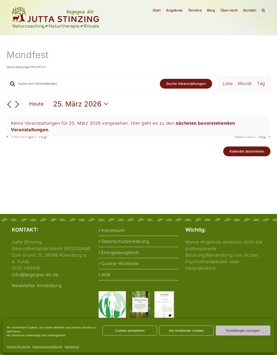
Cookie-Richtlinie (18, 346)
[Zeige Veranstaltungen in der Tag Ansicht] (261, 83)
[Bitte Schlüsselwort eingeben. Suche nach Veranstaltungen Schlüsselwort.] (86, 84)
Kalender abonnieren (247, 151)
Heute (36, 104)
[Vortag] (9, 104)
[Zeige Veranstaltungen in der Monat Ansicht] (245, 83)
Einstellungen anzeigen (243, 330)
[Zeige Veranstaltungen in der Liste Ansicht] (228, 83)
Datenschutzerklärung (47, 346)
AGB (105, 274)
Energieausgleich (120, 252)
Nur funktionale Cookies (186, 330)
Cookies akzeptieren (130, 330)
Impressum (72, 346)
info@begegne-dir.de (35, 274)
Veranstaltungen (19, 67)
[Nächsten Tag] (17, 104)
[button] (263, 10)
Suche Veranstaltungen (186, 83)
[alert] (138, 126)
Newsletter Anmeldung (36, 285)
